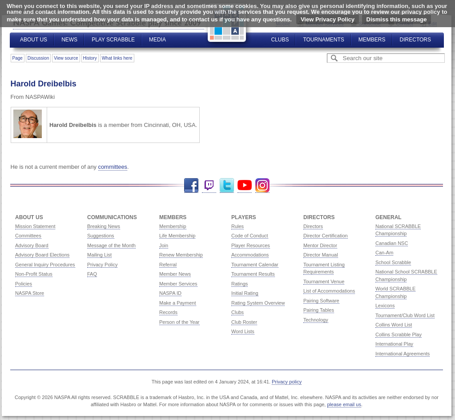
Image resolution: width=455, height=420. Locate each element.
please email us (344, 404)
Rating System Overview (258, 303)
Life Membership (177, 235)
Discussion (38, 58)
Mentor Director (320, 245)
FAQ (92, 274)
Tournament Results (253, 274)
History (90, 58)
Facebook (191, 185)
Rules (237, 226)
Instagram (262, 185)
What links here (117, 58)
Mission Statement (35, 226)
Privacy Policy (102, 264)
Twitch (209, 185)
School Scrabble (393, 262)
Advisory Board (31, 245)
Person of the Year (179, 322)
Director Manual (320, 254)
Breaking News (103, 226)
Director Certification (325, 235)
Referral (168, 264)
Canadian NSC (391, 243)
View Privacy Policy (327, 19)
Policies (23, 283)
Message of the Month (111, 245)
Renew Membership (181, 254)
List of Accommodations (329, 291)
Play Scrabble (113, 40)
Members (372, 40)
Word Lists (242, 331)
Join (163, 245)
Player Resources (250, 245)
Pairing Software (321, 300)
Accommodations (250, 254)
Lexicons (385, 305)
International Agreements (402, 353)
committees (112, 166)
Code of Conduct (249, 235)
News (69, 40)
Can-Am (384, 252)
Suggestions (100, 235)
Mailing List (99, 254)
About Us (33, 40)
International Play (394, 344)
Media (157, 40)
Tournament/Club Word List (405, 315)
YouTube (245, 185)
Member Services (178, 283)
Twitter (227, 185)
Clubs (280, 40)
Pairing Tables (318, 310)
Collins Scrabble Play (398, 334)
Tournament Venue (323, 281)
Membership (172, 226)
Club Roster (244, 322)
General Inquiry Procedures (45, 264)
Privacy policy (287, 381)
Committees (28, 235)
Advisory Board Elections (42, 254)
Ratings (239, 283)
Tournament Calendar (254, 264)
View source (66, 58)
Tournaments (323, 40)
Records (168, 312)
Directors (415, 40)
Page (17, 58)
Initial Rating (244, 293)
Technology (315, 319)
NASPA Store (29, 293)
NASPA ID (170, 293)
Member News (175, 274)
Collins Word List (393, 324)
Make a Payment (177, 303)
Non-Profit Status (33, 274)
